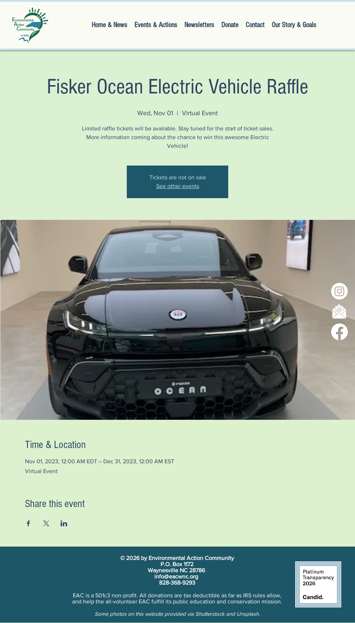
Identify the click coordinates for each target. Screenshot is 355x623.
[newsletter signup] (339, 311)
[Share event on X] (46, 523)
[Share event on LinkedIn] (63, 523)
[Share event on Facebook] (28, 523)
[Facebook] (339, 331)
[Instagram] (339, 291)
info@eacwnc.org (176, 576)
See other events (177, 186)
